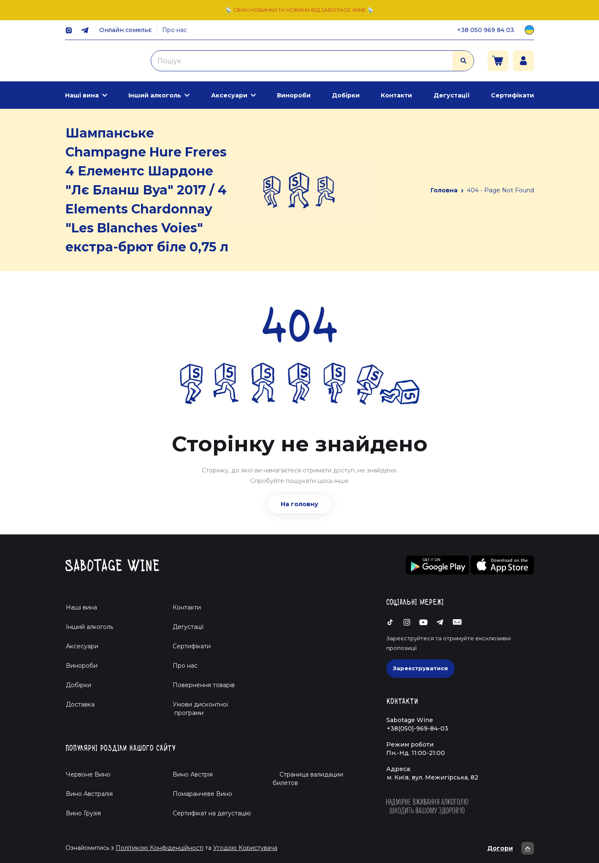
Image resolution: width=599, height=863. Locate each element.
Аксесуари (229, 95)
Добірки (346, 95)
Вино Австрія (193, 774)
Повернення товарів (204, 685)
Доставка (80, 704)
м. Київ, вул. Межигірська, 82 (432, 777)
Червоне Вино (88, 774)
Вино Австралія (89, 794)
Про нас (174, 30)
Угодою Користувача (245, 848)
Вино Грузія (83, 813)
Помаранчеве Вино (202, 794)
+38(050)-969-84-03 (417, 728)
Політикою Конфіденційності (159, 848)
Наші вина (82, 95)
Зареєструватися (420, 668)
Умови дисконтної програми (197, 709)
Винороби (294, 95)
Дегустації (452, 95)
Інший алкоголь (154, 95)
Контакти (396, 95)
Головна (444, 190)
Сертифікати (512, 95)
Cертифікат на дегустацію (212, 813)
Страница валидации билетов (308, 779)
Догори (510, 848)
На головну (299, 504)
